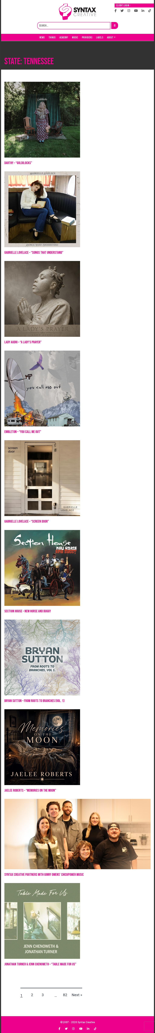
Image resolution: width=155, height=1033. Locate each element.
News (42, 37)
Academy (63, 37)
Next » (77, 995)
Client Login (123, 5)
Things (52, 37)
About (110, 37)
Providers (87, 37)
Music (75, 37)
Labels (99, 37)
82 (65, 995)
